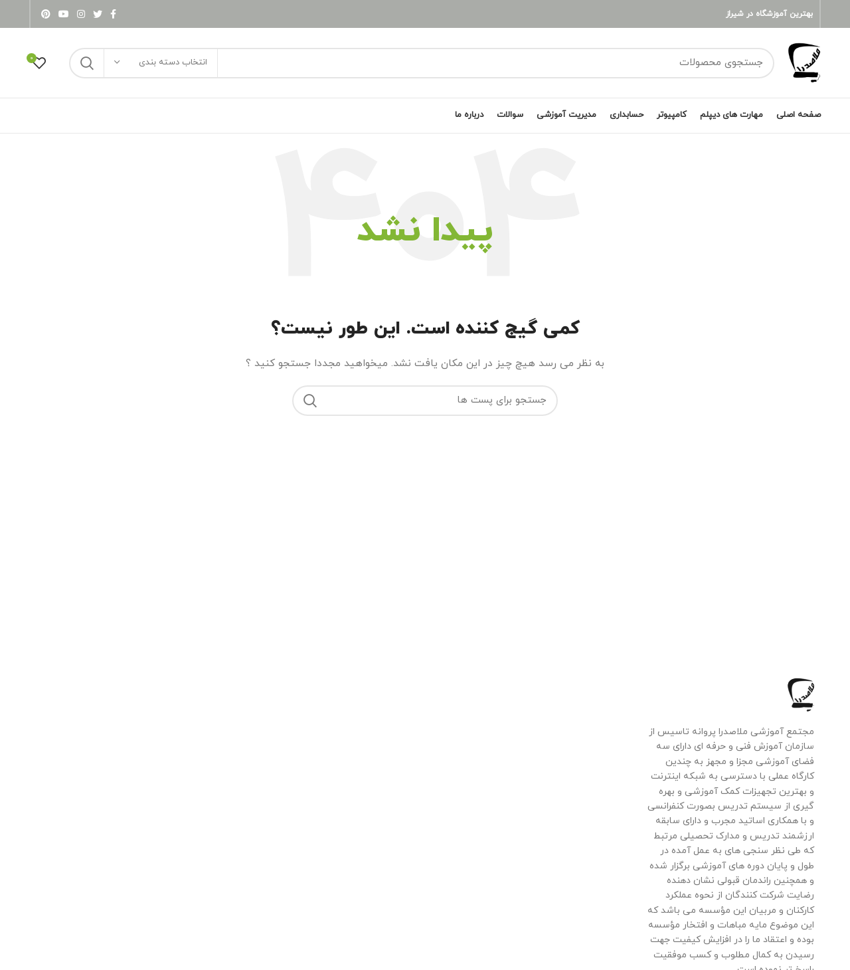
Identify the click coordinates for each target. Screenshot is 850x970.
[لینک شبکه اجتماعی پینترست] (45, 14)
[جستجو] (421, 63)
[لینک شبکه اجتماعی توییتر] (97, 14)
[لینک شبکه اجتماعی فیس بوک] (113, 14)
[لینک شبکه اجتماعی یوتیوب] (63, 14)
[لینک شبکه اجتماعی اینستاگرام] (81, 14)
